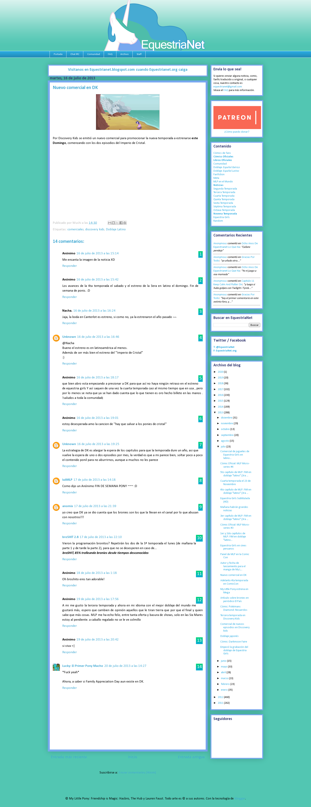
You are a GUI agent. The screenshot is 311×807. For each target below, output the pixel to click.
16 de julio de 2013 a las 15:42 (98, 279)
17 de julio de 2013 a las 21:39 (95, 506)
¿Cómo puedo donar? (236, 131)
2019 (221, 377)
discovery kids (94, 229)
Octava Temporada (224, 210)
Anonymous (220, 243)
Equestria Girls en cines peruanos (233, 547)
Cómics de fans (222, 153)
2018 (221, 383)
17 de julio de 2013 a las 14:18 (95, 480)
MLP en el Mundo (223, 181)
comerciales (75, 229)
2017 (221, 389)
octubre (225, 429)
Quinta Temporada (223, 199)
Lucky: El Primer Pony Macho (82, 666)
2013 (221, 412)
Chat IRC (74, 54)
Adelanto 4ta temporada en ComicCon (234, 582)
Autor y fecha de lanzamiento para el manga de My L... (233, 566)
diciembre (227, 417)
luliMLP (67, 480)
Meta (216, 178)
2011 (221, 703)
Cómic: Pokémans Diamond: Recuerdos (233, 608)
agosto (225, 440)
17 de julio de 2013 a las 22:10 (101, 537)
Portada (58, 54)
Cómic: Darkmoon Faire (233, 641)
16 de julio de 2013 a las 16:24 (94, 310)
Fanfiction (219, 174)
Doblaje (226, 167)
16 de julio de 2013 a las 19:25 (98, 444)
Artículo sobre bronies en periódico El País (234, 599)
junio (224, 661)
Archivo (124, 54)
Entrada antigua (191, 757)
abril (224, 672)
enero (224, 689)
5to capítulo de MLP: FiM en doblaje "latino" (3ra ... (235, 474)
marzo (225, 678)
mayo (224, 666)
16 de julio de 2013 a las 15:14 (98, 253)
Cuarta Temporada (223, 195)
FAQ (110, 54)
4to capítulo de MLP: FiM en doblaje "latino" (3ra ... (235, 491)
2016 (221, 395)
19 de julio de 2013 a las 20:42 (98, 639)
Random (218, 220)
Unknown (69, 337)
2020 (221, 371)
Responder (69, 266)
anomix (67, 506)
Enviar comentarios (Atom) (137, 772)
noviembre (227, 423)
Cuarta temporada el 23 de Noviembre (235, 483)
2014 (221, 406)
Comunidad (93, 54)
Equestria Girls (221, 217)
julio (223, 446)
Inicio (132, 757)
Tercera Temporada (224, 192)
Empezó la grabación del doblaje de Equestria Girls (234, 650)
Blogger (239, 798)
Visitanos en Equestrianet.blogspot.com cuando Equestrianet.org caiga (127, 70)
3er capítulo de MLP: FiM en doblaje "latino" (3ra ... (235, 517)
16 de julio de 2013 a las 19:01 (98, 418)
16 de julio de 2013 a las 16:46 (98, 337)
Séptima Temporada (224, 206)
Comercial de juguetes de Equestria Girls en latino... (234, 455)
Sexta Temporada (223, 203)
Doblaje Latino (116, 229)
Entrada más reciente (69, 757)
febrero (225, 684)
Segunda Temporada (225, 188)
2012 (221, 697)
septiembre (227, 435)
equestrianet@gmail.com (227, 86)
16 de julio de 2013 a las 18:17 (98, 377)
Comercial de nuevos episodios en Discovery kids (235, 627)
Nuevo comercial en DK (233, 575)
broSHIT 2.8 (70, 537)
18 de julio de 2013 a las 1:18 (97, 573)
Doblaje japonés (229, 636)
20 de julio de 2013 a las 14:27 (125, 666)
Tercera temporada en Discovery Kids (232, 617)
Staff (139, 54)
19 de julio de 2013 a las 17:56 (98, 599)
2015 (221, 400)
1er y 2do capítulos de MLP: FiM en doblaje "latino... (233, 537)
